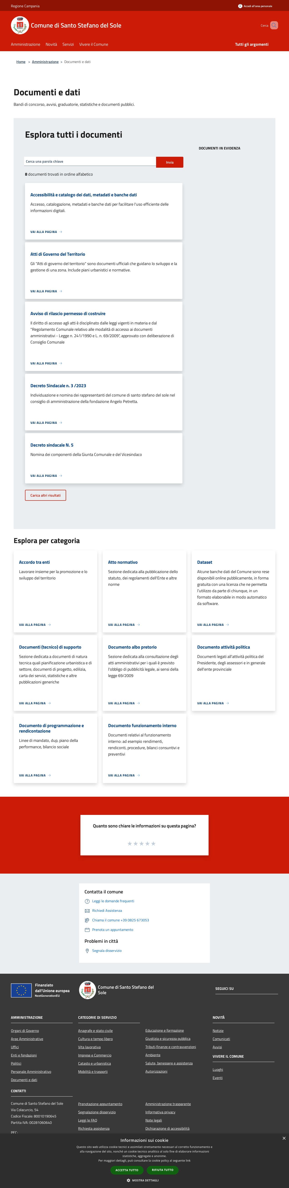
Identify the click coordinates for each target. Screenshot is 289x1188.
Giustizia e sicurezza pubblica (167, 1038)
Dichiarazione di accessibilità (167, 1128)
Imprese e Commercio (94, 1055)
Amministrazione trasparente (168, 1104)
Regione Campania (25, 6)
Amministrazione (45, 61)
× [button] (284, 1138)
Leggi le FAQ (87, 1120)
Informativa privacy (160, 1112)
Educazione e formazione (164, 1030)
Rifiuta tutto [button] (163, 1170)
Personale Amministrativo (31, 1071)
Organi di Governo (25, 1030)
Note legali (153, 1120)
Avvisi (217, 1047)
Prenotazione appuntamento (100, 1104)
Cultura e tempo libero (95, 1038)
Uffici (15, 1047)
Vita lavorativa (89, 1047)
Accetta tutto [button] (127, 1170)
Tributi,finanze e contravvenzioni (170, 1046)
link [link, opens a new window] (188, 1161)
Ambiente (152, 1055)
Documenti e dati (24, 1079)
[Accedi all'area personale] (255, 6)
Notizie (218, 1030)
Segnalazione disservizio (97, 1112)
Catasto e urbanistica (94, 1063)
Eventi (218, 1077)
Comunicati (221, 1038)
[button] (144, 1180)
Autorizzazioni (156, 1071)
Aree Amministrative (27, 1038)
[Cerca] (272, 25)
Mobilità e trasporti (93, 1071)
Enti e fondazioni (24, 1055)
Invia (170, 162)
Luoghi (218, 1069)
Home (20, 61)
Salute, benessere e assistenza (169, 1063)
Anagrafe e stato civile (95, 1030)
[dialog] (144, 1161)
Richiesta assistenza (94, 1128)
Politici (16, 1063)
